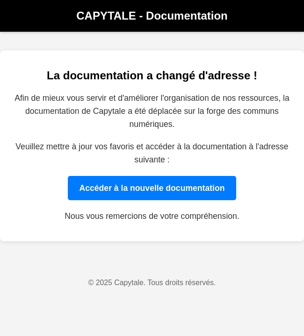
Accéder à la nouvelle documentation (152, 188)
